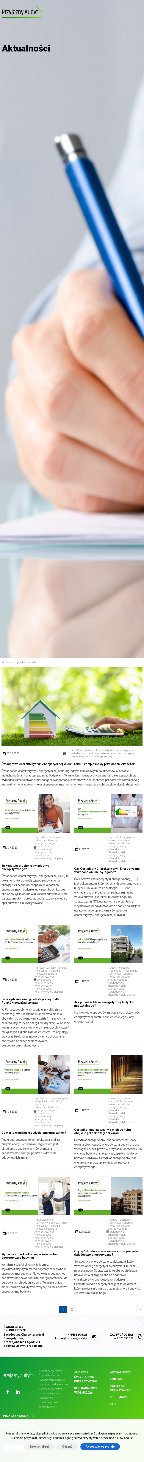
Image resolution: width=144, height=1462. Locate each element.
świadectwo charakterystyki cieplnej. (49, 857)
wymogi (124, 1219)
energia (89, 750)
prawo (113, 840)
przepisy (129, 753)
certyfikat (76, 750)
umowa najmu (79, 756)
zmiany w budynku (48, 1222)
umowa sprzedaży (101, 756)
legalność (129, 837)
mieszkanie (130, 970)
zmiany (51, 967)
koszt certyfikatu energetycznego (116, 750)
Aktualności (30, 662)
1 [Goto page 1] (63, 1309)
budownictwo (45, 1219)
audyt (113, 967)
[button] (139, 5)
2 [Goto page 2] (72, 1309)
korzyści (63, 1098)
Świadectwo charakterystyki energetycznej (48, 1402)
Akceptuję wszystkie (100, 1446)
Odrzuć (67, 1446)
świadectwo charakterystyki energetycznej (96, 753)
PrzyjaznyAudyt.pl (11, 662)
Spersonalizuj (39, 1446)
